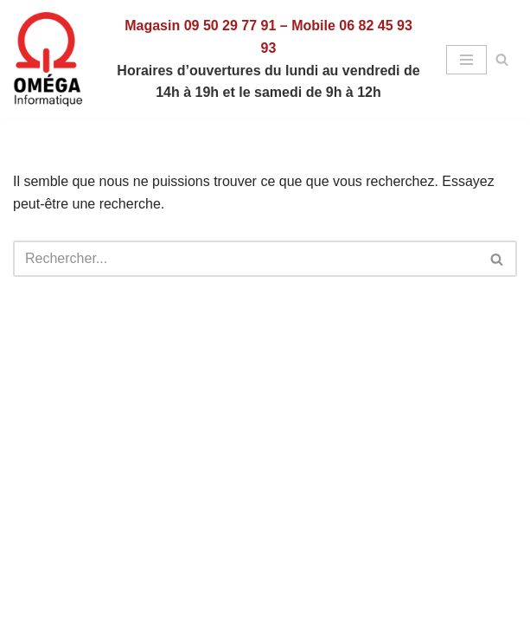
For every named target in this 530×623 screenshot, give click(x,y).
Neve (184, 509)
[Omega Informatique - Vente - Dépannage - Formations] (52, 59)
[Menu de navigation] (466, 59)
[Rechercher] (501, 59)
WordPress (328, 509)
